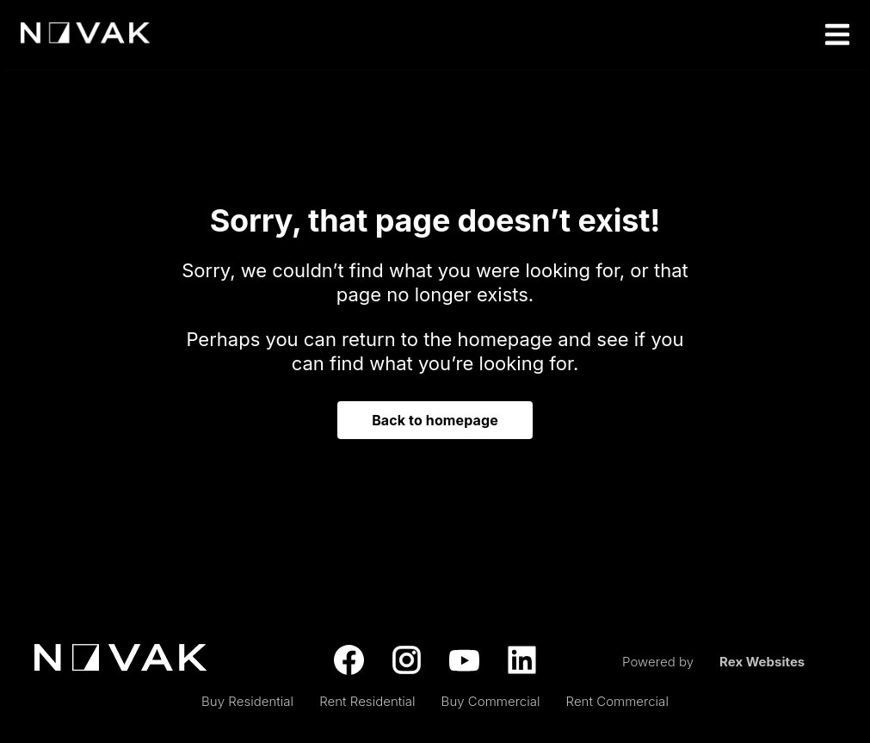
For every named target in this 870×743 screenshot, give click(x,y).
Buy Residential (247, 701)
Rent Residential (367, 701)
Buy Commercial (490, 701)
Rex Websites (762, 661)
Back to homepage (435, 420)
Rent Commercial (617, 701)
